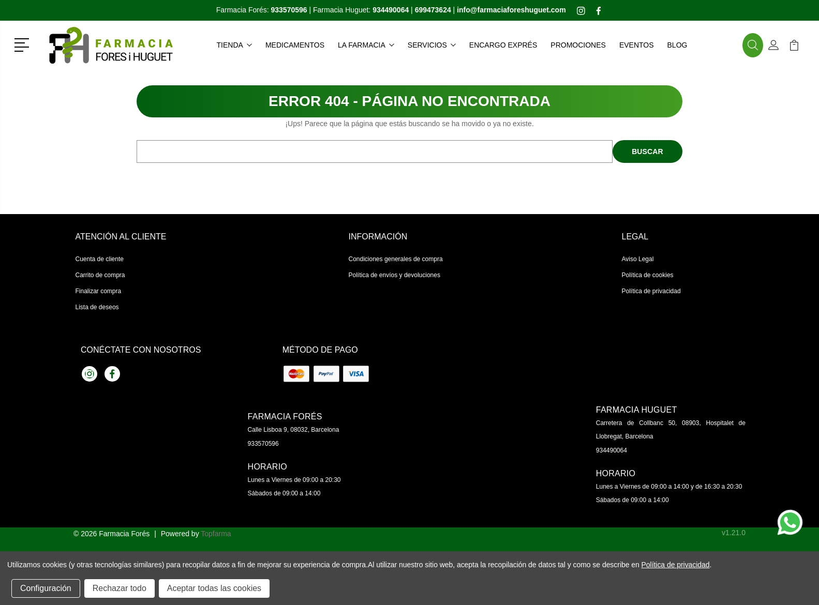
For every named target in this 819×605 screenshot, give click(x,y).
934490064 (611, 450)
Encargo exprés (503, 45)
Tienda (234, 45)
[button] (23, 44)
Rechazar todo (119, 588)
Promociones (578, 45)
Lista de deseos (97, 307)
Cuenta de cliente (100, 259)
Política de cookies (648, 275)
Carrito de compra (100, 275)
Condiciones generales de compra (396, 259)
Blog (677, 45)
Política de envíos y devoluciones (394, 275)
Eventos (636, 45)
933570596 (263, 443)
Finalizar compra (99, 291)
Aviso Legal (638, 259)
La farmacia (366, 45)
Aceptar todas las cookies (214, 588)
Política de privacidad (651, 291)
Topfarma (216, 534)
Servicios (432, 45)
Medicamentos (294, 45)
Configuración (45, 588)
